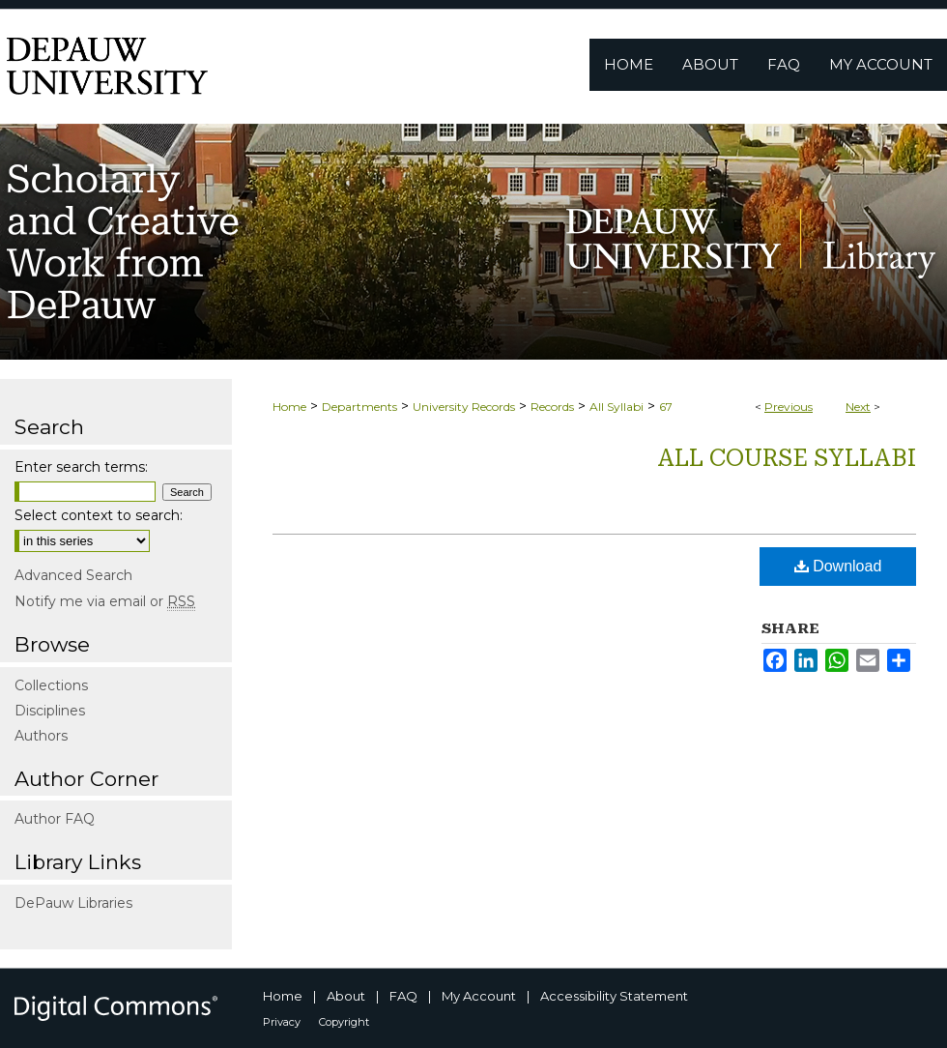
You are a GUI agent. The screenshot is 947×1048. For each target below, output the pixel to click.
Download (838, 566)
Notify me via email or (104, 601)
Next (858, 406)
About (346, 996)
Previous (788, 406)
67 (666, 406)
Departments (359, 406)
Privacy (282, 1022)
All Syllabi (616, 406)
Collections (51, 685)
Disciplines (49, 710)
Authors (41, 735)
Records (552, 406)
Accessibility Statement (614, 996)
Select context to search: (98, 515)
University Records (464, 406)
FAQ (403, 996)
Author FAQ (54, 819)
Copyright (344, 1022)
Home (289, 406)
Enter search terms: (81, 467)
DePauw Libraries (73, 903)
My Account (479, 996)
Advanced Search (73, 575)
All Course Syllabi (786, 458)
